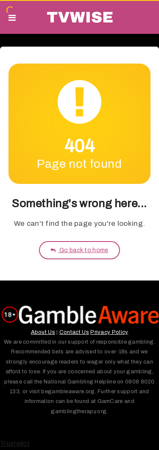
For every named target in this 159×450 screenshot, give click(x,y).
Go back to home (79, 250)
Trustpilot (15, 443)
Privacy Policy (109, 332)
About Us (43, 332)
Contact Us (74, 332)
